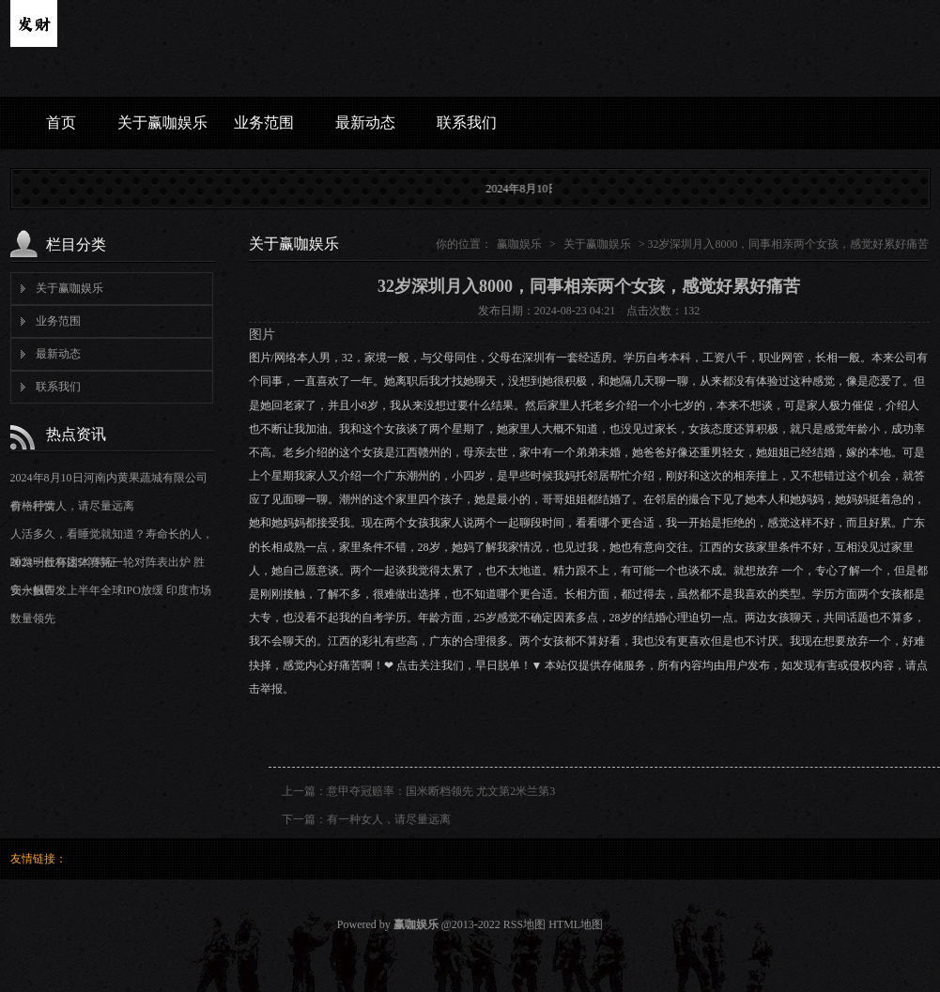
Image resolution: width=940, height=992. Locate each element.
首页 (61, 122)
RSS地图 (524, 924)
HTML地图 (575, 924)
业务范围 (264, 122)
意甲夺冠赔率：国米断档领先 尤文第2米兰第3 (441, 791)
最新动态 (365, 122)
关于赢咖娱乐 (162, 122)
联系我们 (467, 122)
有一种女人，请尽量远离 (72, 505)
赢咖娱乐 (519, 244)
